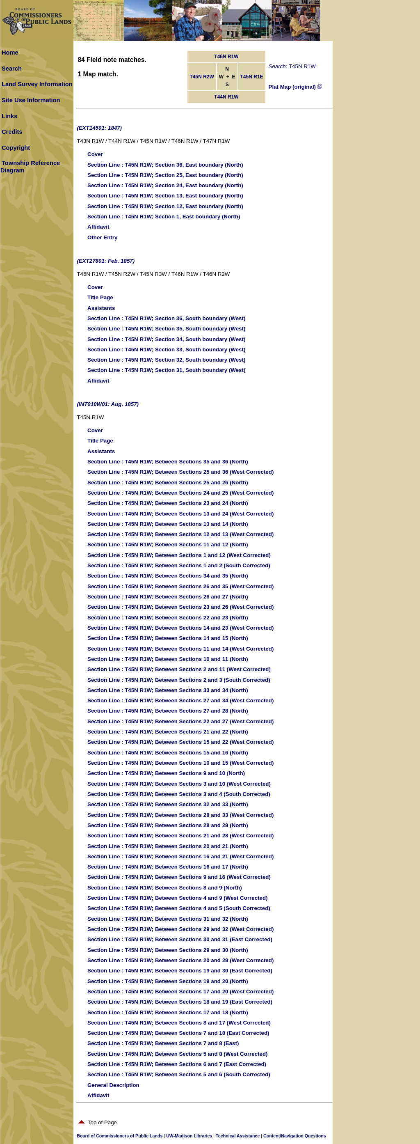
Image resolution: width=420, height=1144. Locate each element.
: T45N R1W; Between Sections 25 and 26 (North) (167, 482)
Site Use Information (31, 100)
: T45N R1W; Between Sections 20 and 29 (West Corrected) (180, 960)
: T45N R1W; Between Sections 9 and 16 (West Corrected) (179, 877)
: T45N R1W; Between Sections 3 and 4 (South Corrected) (178, 794)
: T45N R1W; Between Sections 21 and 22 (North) (167, 732)
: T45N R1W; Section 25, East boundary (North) (165, 175)
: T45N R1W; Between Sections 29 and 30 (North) (167, 950)
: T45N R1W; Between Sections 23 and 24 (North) (167, 503)
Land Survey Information (37, 84)
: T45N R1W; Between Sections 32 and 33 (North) (167, 804)
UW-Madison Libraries (189, 1135)
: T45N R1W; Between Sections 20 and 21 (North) (167, 846)
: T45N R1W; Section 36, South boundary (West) (166, 318)
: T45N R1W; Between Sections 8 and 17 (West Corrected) (179, 1023)
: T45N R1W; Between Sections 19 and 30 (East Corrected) (179, 970)
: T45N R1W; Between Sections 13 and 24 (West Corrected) (180, 514)
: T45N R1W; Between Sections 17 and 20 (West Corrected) (180, 991)
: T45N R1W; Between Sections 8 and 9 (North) (164, 888)
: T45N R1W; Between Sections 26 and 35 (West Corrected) (180, 586)
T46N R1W (226, 57)
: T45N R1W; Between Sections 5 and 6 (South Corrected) (178, 1074)
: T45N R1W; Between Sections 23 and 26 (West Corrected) (180, 607)
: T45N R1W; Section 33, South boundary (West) (166, 349)
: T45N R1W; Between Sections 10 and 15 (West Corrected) (180, 763)
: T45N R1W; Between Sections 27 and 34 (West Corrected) (180, 700)
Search (12, 68)
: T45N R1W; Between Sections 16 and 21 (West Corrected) (180, 856)
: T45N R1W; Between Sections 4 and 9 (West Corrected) (177, 898)
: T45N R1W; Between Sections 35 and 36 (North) (167, 462)
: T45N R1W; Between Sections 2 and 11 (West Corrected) (179, 669)
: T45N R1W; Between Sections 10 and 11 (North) (167, 659)
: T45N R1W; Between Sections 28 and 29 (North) (167, 825)
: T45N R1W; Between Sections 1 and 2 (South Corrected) (178, 565)
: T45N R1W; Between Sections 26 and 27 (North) (167, 597)
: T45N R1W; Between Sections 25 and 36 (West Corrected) (180, 472)
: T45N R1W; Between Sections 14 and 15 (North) (167, 638)
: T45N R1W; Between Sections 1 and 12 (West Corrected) (179, 555)
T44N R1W (226, 97)
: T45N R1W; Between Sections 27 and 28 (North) (167, 711)
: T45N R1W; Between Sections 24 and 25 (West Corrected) (180, 493)
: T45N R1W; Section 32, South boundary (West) (166, 360)
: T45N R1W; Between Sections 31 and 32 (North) (167, 919)
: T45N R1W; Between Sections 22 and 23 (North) (167, 617)
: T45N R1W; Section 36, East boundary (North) (165, 165)
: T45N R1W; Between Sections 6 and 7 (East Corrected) (176, 1064)
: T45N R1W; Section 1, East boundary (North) (163, 216)
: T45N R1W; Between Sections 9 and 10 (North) (166, 773)
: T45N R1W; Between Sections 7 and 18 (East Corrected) (178, 1033)
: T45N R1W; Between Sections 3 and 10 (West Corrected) (179, 784)
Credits (12, 131)
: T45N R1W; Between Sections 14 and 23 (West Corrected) (180, 628)
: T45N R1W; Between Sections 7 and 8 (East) (163, 1043)
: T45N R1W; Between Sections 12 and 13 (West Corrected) (180, 534)
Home (10, 52)
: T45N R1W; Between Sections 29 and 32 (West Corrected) (180, 929)
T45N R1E (251, 77)
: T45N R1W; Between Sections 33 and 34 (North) (167, 690)
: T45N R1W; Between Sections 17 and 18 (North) (167, 1012)
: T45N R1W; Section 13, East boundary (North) (165, 196)
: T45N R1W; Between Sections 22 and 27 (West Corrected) (180, 721)
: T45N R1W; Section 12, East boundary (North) (165, 206)
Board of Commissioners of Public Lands (119, 1135)
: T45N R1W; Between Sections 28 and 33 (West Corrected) (180, 815)
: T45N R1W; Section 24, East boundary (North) (165, 185)
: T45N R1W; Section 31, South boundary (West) (166, 370)
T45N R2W (201, 77)
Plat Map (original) (295, 87)
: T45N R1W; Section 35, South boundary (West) (166, 329)
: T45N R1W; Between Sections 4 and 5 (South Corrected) (178, 908)
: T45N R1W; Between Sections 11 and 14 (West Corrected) (180, 649)
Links (9, 116)
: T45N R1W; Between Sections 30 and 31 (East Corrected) (179, 939)
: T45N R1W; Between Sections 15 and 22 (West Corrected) (180, 742)
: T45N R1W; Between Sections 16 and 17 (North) (167, 867)
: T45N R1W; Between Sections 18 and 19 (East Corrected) (179, 1002)
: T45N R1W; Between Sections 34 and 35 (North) (167, 576)
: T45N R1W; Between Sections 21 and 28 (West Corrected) (180, 835)
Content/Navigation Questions (294, 1135)
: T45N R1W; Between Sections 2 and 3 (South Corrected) (178, 680)
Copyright (16, 147)
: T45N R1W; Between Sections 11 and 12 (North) (167, 544)
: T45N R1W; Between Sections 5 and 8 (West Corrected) (177, 1054)
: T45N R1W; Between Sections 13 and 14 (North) (167, 524)
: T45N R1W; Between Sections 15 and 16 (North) (167, 753)
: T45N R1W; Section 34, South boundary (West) (166, 339)
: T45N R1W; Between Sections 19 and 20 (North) (167, 981)
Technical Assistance (238, 1135)
